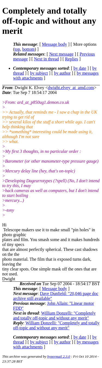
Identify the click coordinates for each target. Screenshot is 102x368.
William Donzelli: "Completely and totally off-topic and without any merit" (54, 315)
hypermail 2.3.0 (58, 356)
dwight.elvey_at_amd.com (71, 87)
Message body (54, 44)
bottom (28, 49)
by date (79, 68)
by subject (39, 73)
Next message (61, 54)
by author (62, 73)
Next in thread (46, 59)
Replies (71, 59)
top (17, 49)
